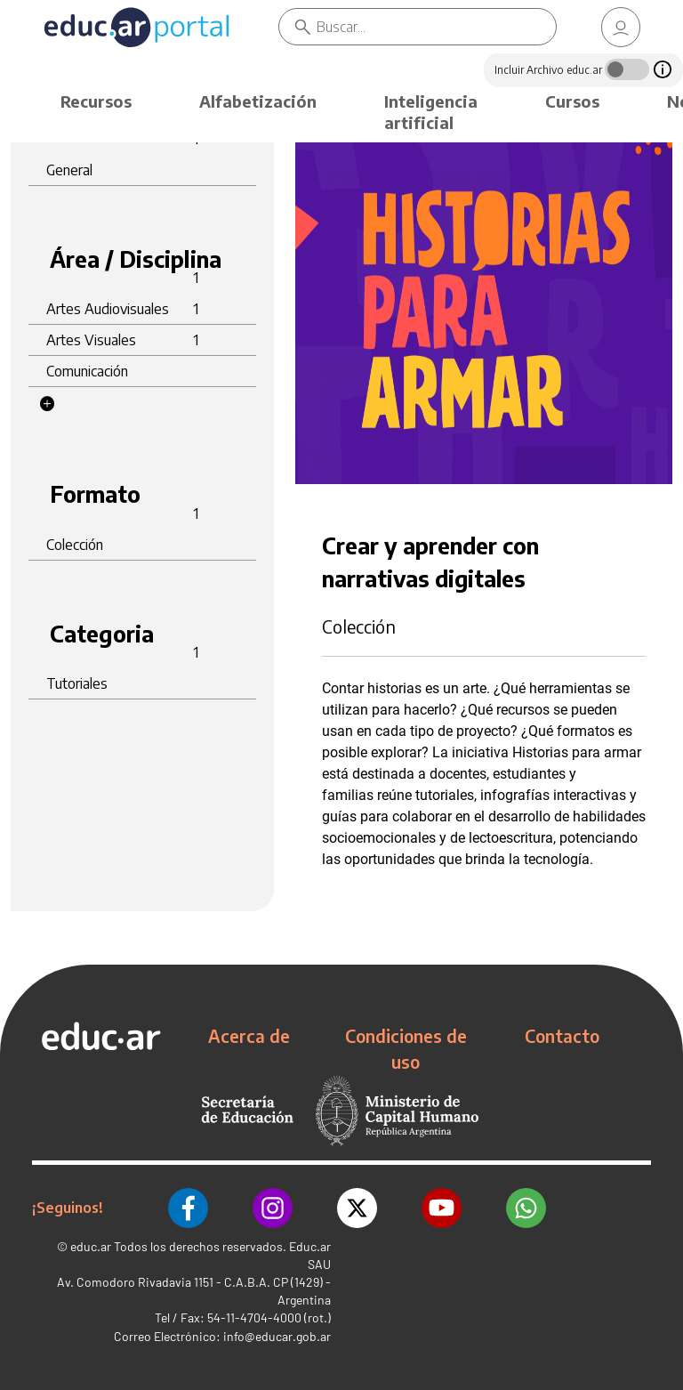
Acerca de (249, 1036)
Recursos (96, 101)
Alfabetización (258, 101)
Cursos (572, 101)
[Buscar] (436, 26)
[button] (47, 404)
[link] (620, 27)
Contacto (562, 1036)
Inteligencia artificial (431, 112)
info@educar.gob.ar (277, 1336)
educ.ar (90, 1246)
